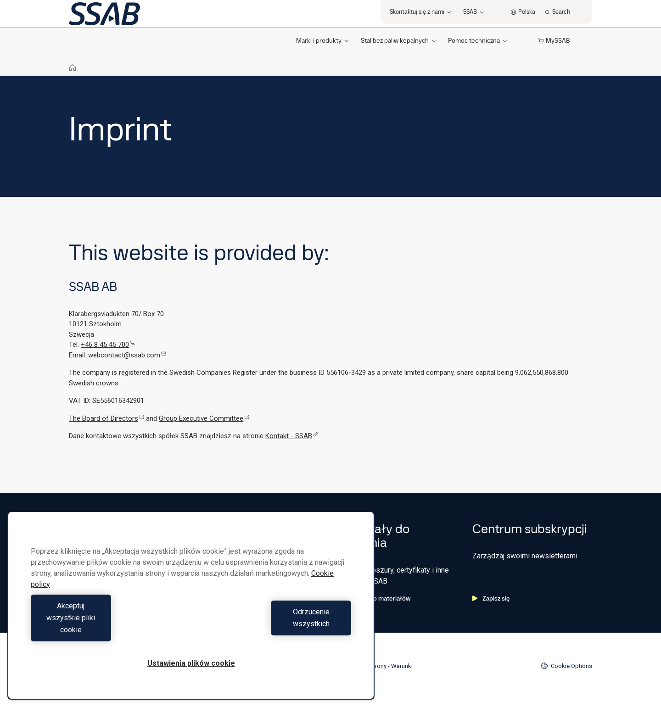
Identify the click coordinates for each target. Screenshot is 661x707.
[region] (191, 617)
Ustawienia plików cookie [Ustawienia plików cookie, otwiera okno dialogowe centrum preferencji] (191, 663)
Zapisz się (491, 598)
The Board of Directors (106, 418)
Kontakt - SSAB (291, 436)
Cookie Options (566, 665)
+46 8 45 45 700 (108, 344)
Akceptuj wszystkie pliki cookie (108, 629)
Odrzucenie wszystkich (273, 629)
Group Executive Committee (204, 418)
